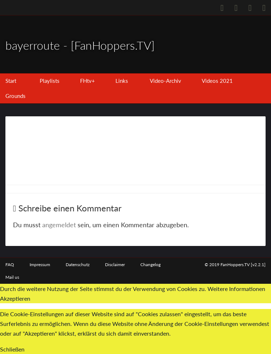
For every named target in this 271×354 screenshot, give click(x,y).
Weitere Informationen (236, 288)
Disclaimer (115, 264)
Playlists (50, 80)
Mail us (12, 277)
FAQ (9, 264)
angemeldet (59, 225)
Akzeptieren (15, 298)
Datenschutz (77, 264)
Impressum (40, 264)
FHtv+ (87, 80)
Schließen (12, 349)
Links (121, 80)
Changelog (150, 264)
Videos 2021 (217, 80)
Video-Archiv (165, 80)
